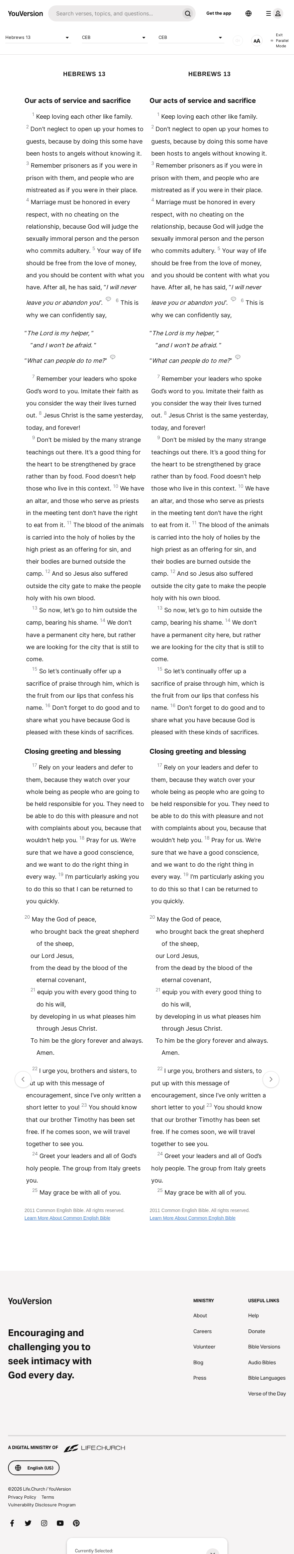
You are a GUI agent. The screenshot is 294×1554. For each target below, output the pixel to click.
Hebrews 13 (38, 38)
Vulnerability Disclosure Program (42, 1504)
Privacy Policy (22, 1497)
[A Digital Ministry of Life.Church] (147, 1444)
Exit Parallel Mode (280, 40)
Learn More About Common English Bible (67, 1218)
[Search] (114, 13)
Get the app (218, 13)
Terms (47, 1497)
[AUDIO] (237, 40)
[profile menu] (273, 13)
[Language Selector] (248, 13)
